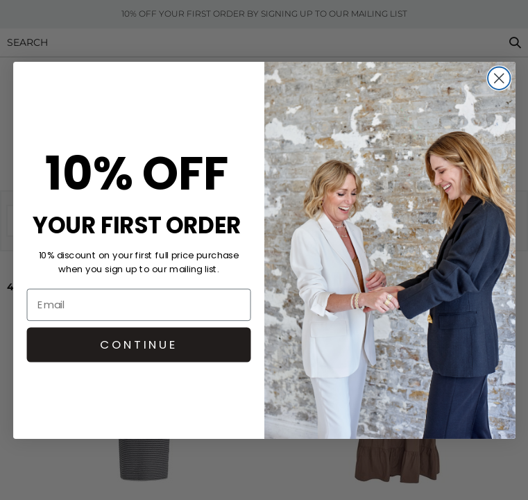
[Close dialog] (499, 78)
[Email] (138, 304)
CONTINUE (138, 344)
